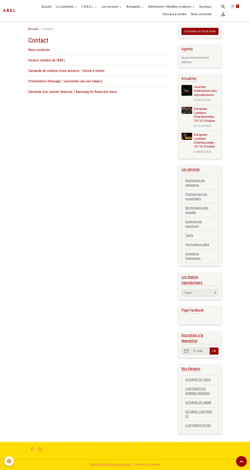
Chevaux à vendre (174, 14)
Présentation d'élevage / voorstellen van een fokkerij (65, 81)
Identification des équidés (196, 210)
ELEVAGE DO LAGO (198, 379)
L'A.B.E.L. (88, 6)
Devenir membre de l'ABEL (46, 60)
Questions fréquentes (193, 256)
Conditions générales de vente (109, 464)
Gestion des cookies (147, 464)
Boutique (205, 6)
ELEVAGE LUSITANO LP (198, 414)
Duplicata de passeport (193, 224)
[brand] (9, 10)
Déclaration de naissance (195, 183)
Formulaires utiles (197, 244)
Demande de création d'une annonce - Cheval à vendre (66, 71)
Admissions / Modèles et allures (170, 6)
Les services (110, 6)
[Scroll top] (241, 461)
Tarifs (189, 235)
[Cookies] (9, 461)
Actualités (133, 6)
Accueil (46, 6)
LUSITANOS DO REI (198, 425)
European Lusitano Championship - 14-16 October (205, 114)
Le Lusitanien (65, 6)
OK (214, 351)
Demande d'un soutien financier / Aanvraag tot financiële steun (72, 92)
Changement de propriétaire (196, 196)
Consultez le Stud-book (200, 31)
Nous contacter (201, 14)
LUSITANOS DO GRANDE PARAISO (197, 391)
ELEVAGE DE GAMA (198, 402)
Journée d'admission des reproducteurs (205, 91)
